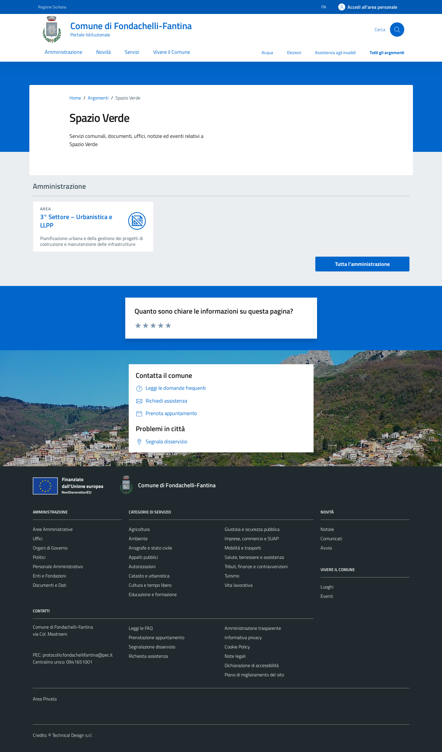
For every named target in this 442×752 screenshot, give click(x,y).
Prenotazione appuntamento (156, 637)
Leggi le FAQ (141, 628)
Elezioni (294, 52)
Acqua (267, 52)
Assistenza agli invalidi (335, 52)
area (45, 209)
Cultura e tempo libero (150, 585)
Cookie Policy (237, 646)
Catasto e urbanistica (149, 575)
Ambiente (138, 538)
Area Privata (45, 698)
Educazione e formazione (153, 594)
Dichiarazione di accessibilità (252, 665)
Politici (39, 557)
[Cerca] (397, 29)
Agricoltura (139, 529)
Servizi (132, 52)
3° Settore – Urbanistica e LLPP (76, 221)
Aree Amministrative (53, 529)
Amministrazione (63, 52)
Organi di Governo (50, 547)
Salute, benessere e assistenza (254, 557)
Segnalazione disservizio (152, 646)
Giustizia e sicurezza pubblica (252, 529)
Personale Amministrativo (58, 566)
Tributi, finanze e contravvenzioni (256, 566)
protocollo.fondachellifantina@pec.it (78, 654)
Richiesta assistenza (148, 656)
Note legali (235, 656)
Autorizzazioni (142, 566)
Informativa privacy (243, 637)
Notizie (327, 529)
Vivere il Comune (171, 52)
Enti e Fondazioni (49, 575)
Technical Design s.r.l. (72, 735)
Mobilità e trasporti (243, 547)
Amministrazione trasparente (253, 628)
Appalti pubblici (143, 557)
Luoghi (327, 586)
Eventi (327, 596)
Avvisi (326, 547)
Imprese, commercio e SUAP (252, 538)
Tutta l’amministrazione (362, 264)
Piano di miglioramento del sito (254, 674)
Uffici (37, 538)
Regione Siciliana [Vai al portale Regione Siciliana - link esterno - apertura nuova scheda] (52, 7)
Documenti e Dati (49, 585)
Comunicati (331, 538)
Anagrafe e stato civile (150, 547)
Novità (103, 52)
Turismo (232, 575)
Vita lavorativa (239, 585)
